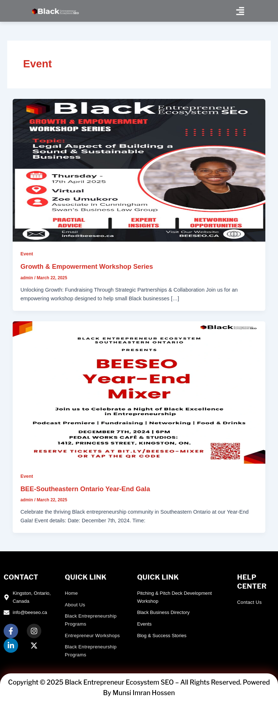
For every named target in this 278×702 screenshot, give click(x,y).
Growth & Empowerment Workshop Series (86, 266)
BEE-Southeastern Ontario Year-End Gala (85, 489)
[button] (240, 11)
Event (26, 253)
